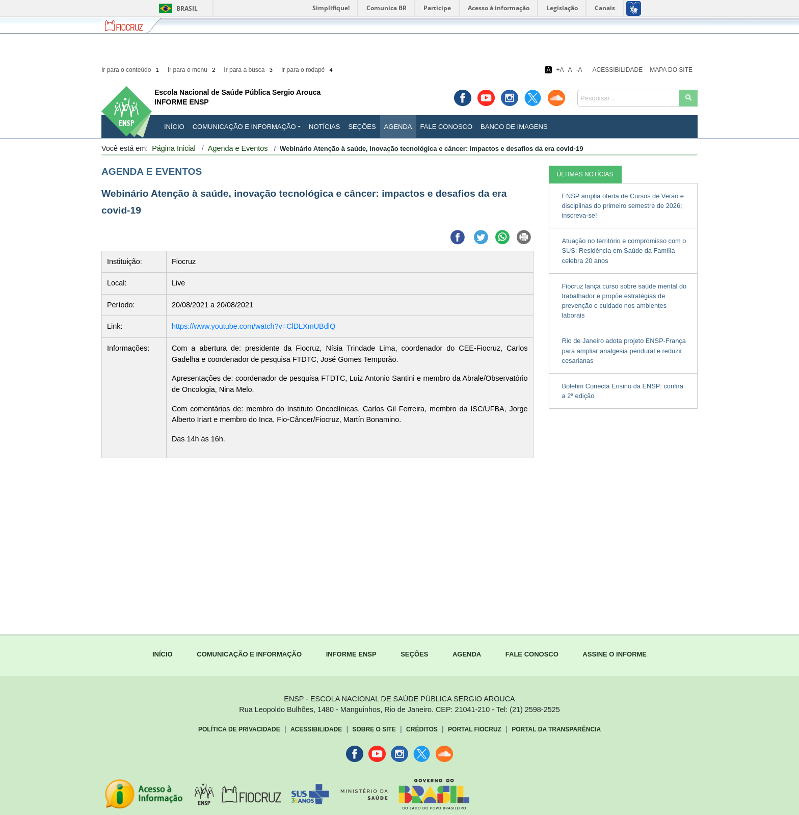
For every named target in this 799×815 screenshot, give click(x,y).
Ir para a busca (249, 69)
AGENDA (466, 654)
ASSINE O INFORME (614, 654)
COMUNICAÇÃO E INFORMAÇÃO (249, 654)
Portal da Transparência (556, 729)
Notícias (324, 126)
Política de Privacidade (239, 729)
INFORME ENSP (351, 654)
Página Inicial (174, 148)
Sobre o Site (373, 729)
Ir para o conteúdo (131, 69)
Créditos (422, 729)
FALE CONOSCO (531, 654)
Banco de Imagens (514, 126)
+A (560, 69)
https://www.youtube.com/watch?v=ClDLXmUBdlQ (253, 326)
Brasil (176, 8)
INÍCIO (174, 126)
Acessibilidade (618, 69)
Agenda (398, 126)
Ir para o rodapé (307, 69)
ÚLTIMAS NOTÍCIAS (585, 174)
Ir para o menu (192, 69)
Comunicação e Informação (244, 126)
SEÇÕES (414, 654)
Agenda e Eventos (238, 148)
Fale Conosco (446, 126)
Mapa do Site (671, 69)
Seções (362, 126)
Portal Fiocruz (474, 729)
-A (579, 69)
